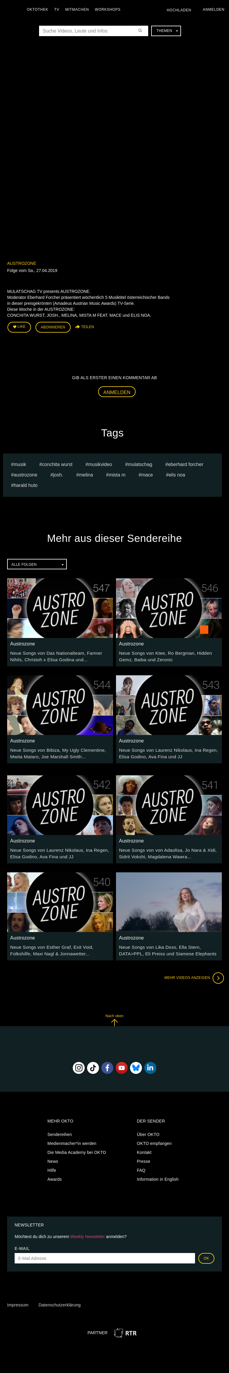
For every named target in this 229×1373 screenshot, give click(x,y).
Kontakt (144, 1145)
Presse (143, 1154)
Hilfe (51, 1163)
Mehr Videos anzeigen (192, 971)
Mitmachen (78, 9)
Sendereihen (59, 1128)
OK (206, 1252)
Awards (54, 1172)
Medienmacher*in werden (71, 1136)
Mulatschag (140, 462)
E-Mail (22, 1242)
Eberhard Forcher (185, 462)
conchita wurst (57, 462)
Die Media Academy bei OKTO (76, 1145)
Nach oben (114, 1013)
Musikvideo (100, 462)
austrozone (25, 473)
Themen (167, 31)
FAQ (141, 1163)
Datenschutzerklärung (59, 1298)
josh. (58, 473)
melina (86, 473)
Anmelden (117, 390)
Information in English (158, 1172)
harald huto (26, 483)
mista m (117, 473)
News (52, 1154)
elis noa (177, 473)
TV (58, 9)
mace (147, 473)
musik (20, 462)
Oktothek (39, 9)
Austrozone (21, 263)
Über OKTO (148, 1128)
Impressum (17, 1298)
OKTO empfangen (154, 1136)
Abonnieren (53, 327)
